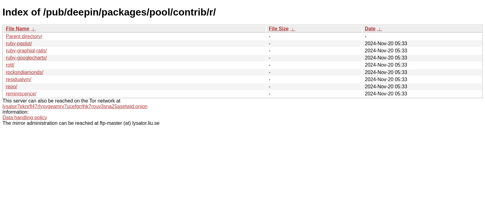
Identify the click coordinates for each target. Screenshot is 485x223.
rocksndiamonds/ (24, 72)
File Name (17, 28)
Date (370, 28)
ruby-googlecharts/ (26, 57)
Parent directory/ (24, 36)
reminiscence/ (21, 93)
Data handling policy (24, 117)
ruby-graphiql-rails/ (26, 50)
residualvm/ (18, 79)
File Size (279, 28)
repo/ (11, 86)
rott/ (10, 65)
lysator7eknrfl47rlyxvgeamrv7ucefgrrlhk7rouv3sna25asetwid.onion (75, 106)
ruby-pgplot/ (19, 43)
